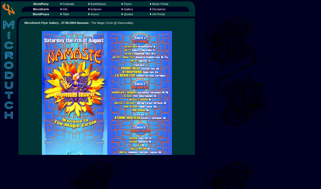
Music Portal (160, 4)
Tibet (66, 14)
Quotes (128, 14)
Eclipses (96, 9)
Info (65, 9)
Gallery (128, 9)
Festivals (68, 4)
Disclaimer (159, 9)
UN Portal (158, 14)
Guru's (95, 14)
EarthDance (98, 4)
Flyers (128, 4)
